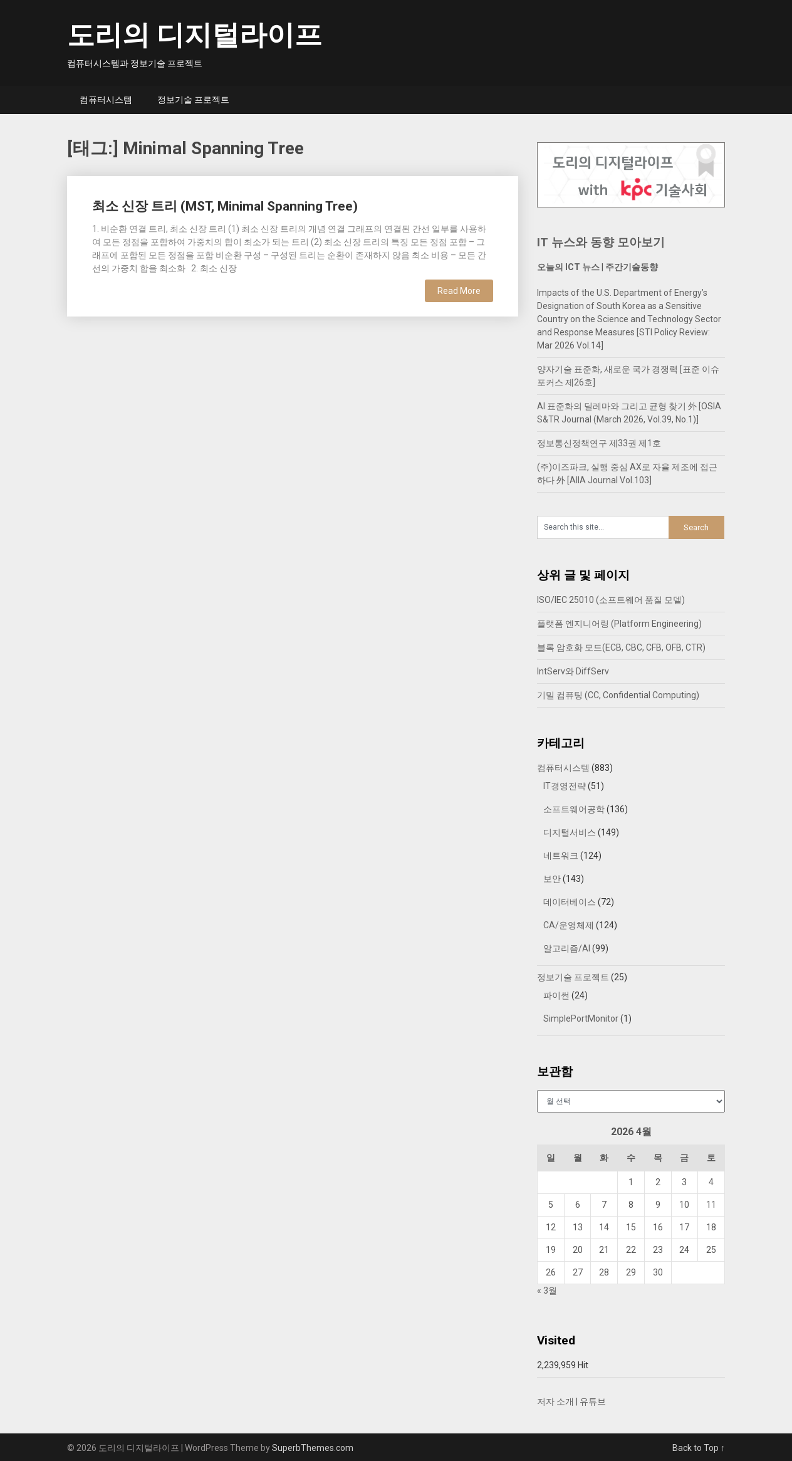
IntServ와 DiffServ (573, 671)
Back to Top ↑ (698, 1448)
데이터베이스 (569, 902)
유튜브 (593, 1401)
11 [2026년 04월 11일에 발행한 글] (711, 1205)
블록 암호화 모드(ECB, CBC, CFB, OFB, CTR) (621, 647)
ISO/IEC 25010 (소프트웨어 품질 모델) (611, 600)
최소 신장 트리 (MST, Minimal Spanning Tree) (225, 206)
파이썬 (556, 995)
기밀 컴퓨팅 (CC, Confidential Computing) (618, 695)
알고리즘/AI (566, 948)
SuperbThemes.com (312, 1448)
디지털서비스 (569, 832)
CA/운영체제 (568, 925)
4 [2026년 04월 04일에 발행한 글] (711, 1182)
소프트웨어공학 (574, 809)
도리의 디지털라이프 (194, 35)
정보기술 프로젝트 (193, 100)
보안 (552, 879)
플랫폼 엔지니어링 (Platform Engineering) (619, 624)
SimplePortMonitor (580, 1018)
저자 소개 (555, 1401)
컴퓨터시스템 (106, 100)
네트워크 (560, 856)
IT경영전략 (564, 786)
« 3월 (547, 1291)
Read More (459, 291)
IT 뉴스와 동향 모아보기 (601, 242)
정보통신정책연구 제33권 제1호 (599, 443)
